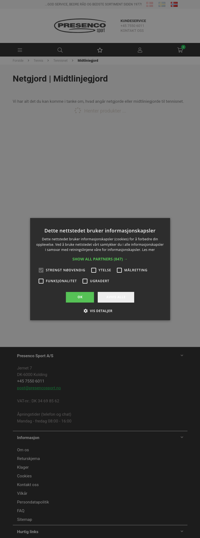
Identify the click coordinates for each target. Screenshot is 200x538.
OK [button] (79, 297)
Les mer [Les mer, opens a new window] (148, 249)
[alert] (100, 269)
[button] (100, 259)
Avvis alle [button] (116, 297)
